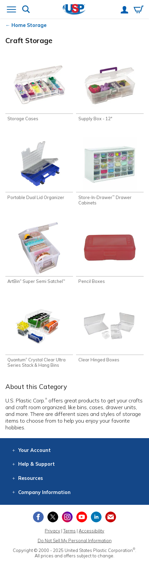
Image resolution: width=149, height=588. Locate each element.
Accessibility (91, 530)
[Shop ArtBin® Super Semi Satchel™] (39, 252)
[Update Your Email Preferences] (110, 517)
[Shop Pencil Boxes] (110, 252)
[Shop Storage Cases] (39, 90)
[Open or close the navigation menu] (11, 10)
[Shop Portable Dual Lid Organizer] (39, 168)
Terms (69, 530)
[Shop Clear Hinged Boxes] (110, 331)
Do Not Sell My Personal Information (75, 540)
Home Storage (28, 25)
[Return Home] (74, 10)
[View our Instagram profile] (67, 517)
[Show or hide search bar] (26, 9)
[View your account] (124, 10)
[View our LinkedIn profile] (96, 517)
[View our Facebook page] (38, 517)
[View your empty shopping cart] (139, 10)
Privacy (52, 530)
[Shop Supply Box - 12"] (110, 90)
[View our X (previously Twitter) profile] (53, 517)
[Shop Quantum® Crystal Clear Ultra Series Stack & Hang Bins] (39, 333)
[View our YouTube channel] (81, 517)
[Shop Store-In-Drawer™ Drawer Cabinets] (110, 171)
